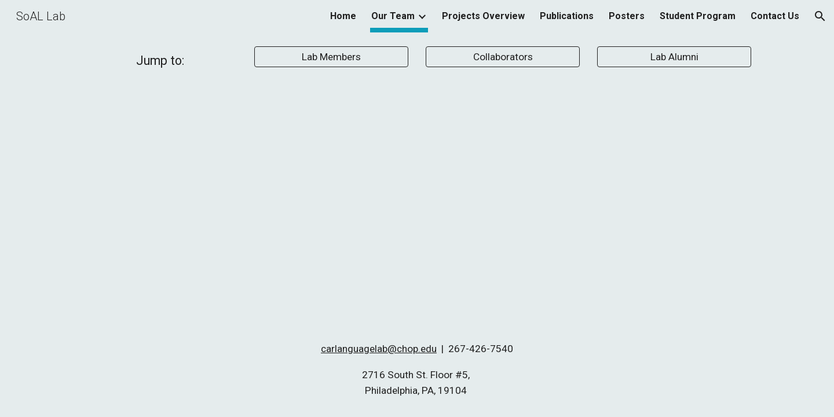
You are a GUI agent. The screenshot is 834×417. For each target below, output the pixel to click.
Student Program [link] (698, 15)
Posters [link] (627, 15)
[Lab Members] (331, 57)
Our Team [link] (393, 15)
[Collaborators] (502, 57)
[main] (160, 60)
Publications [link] (567, 15)
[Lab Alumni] (674, 57)
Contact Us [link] (775, 15)
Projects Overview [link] (483, 15)
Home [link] (343, 15)
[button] (820, 16)
